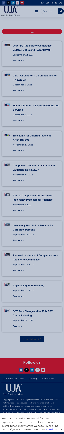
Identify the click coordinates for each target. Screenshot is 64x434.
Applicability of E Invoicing (28, 285)
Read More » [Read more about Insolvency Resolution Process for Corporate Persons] (18, 240)
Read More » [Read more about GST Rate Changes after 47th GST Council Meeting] (18, 326)
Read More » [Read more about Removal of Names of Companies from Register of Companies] (18, 270)
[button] (36, 11)
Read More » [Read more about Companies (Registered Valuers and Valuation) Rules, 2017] (18, 180)
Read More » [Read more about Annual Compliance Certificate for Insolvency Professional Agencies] (18, 210)
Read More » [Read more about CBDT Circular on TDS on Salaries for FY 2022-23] (18, 90)
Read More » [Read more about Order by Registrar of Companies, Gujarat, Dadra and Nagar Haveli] (18, 60)
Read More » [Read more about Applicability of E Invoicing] (18, 296)
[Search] (61, 11)
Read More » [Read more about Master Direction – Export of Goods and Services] (18, 120)
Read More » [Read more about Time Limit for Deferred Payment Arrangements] (18, 150)
